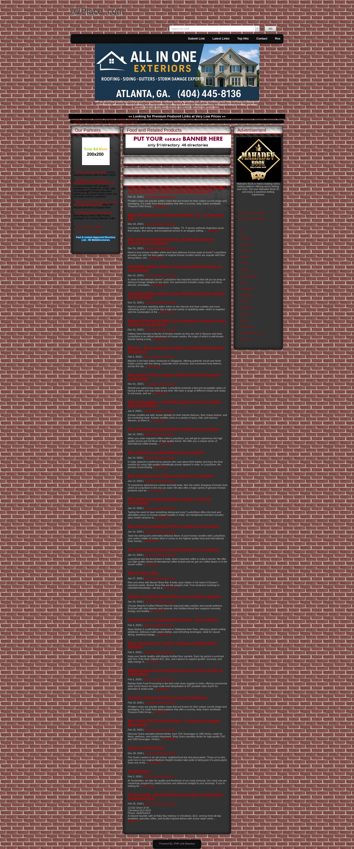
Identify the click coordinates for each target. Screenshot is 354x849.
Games (245, 250)
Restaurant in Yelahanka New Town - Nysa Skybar (173, 620)
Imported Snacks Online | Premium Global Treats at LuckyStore (174, 268)
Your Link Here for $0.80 (88, 226)
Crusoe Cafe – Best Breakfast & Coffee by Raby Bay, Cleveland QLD (175, 796)
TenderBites (139, 771)
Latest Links (221, 38)
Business (98, 121)
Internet (245, 269)
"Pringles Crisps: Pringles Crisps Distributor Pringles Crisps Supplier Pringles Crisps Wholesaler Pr (176, 190)
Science (245, 301)
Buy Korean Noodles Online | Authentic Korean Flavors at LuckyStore (171, 241)
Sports (244, 320)
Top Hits (243, 38)
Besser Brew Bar (143, 573)
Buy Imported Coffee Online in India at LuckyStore (173, 429)
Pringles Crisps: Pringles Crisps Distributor (167, 697)
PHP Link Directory (184, 843)
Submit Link (196, 38)
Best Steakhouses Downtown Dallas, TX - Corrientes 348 (175, 217)
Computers (247, 244)
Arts (243, 231)
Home (244, 263)
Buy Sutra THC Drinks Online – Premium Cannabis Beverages (174, 723)
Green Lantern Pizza (146, 748)
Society (245, 314)
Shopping (246, 307)
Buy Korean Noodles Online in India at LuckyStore (173, 526)
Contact (261, 38)
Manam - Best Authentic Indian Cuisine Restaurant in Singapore (176, 350)
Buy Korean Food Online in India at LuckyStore (171, 476)
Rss (277, 38)
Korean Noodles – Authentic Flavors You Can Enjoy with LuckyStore (174, 404)
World (244, 339)
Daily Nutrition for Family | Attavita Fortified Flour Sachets (173, 645)
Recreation (247, 288)
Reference (246, 295)
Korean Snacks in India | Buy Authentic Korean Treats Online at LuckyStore (177, 322)
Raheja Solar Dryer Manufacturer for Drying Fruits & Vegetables (175, 672)
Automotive (247, 326)
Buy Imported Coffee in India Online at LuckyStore (173, 550)
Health (244, 257)
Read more (161, 206)
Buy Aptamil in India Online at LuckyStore (166, 452)
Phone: (132, 813)
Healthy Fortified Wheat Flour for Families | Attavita (174, 596)
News (244, 282)
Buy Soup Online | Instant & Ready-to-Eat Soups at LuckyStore (174, 377)
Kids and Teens (249, 276)
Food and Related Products (123, 121)
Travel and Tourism (251, 333)
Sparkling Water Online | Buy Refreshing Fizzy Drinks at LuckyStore (176, 295)
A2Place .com (97, 11)
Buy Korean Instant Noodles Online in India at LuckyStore (169, 501)
